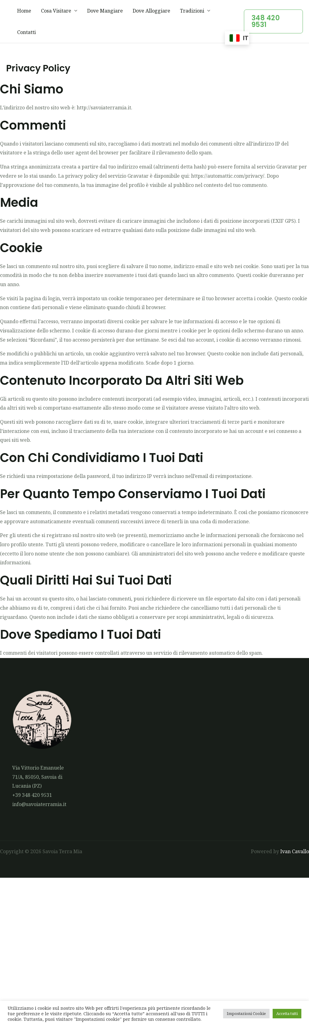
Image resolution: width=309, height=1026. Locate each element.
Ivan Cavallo (294, 851)
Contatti (26, 32)
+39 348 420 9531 (32, 795)
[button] (273, 21)
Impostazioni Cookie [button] (246, 1013)
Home (24, 10)
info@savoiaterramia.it (39, 804)
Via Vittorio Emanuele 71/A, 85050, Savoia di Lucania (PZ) (38, 776)
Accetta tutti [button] (287, 1013)
